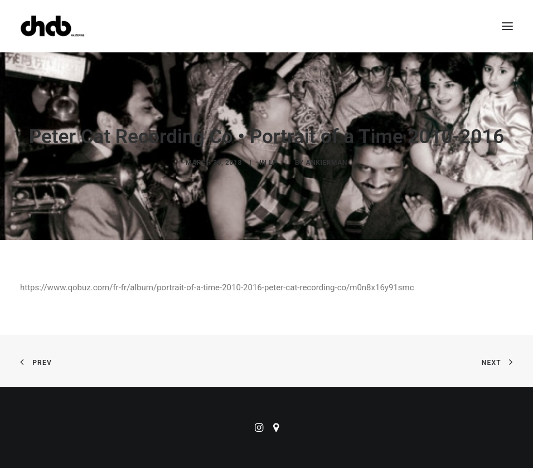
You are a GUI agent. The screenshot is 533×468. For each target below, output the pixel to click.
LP (273, 163)
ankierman (326, 163)
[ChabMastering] (52, 26)
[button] (507, 26)
